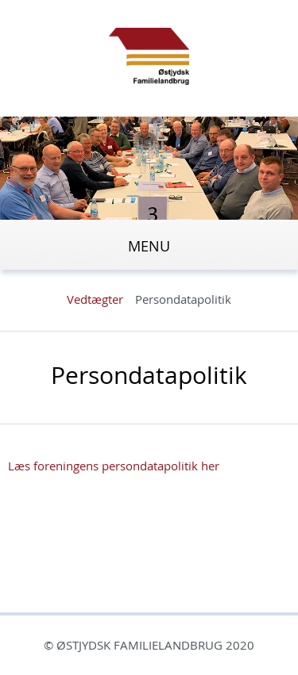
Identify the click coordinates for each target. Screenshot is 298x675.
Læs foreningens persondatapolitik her (113, 466)
